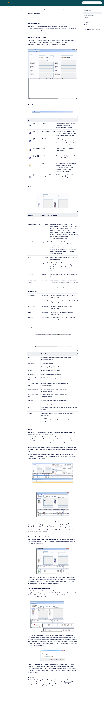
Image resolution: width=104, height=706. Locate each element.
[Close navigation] (22, 9)
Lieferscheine (68, 9)
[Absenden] (83, 3)
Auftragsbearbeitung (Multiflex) (57, 9)
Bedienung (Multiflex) (45, 9)
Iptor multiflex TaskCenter (33, 9)
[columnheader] (30, 120)
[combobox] (92, 3)
